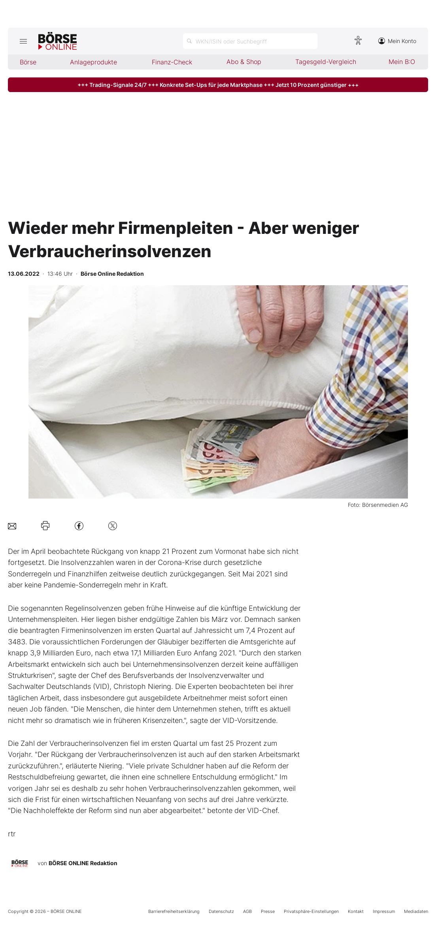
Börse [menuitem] (28, 62)
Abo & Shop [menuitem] (243, 62)
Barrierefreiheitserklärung (174, 911)
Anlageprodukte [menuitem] (93, 62)
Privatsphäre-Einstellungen (311, 911)
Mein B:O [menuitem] (402, 62)
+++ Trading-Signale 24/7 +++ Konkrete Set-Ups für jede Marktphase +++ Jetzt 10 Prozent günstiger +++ (218, 84)
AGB (247, 911)
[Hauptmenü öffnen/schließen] (23, 41)
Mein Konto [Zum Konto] (397, 41)
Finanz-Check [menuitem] (172, 62)
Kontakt (356, 911)
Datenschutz (221, 911)
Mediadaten (416, 911)
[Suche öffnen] (250, 41)
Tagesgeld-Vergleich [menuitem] (325, 62)
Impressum (384, 911)
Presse (268, 911)
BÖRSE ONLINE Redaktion (83, 863)
